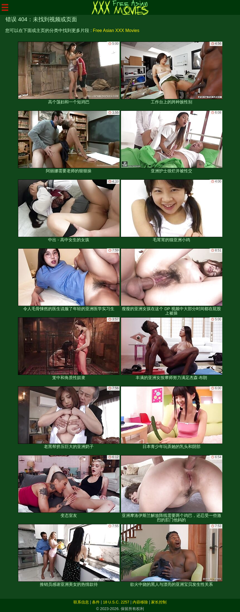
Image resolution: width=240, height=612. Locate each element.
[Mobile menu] (5, 7)
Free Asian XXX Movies (116, 30)
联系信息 (81, 602)
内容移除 (140, 602)
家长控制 (159, 602)
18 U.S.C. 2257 (116, 602)
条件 (96, 602)
